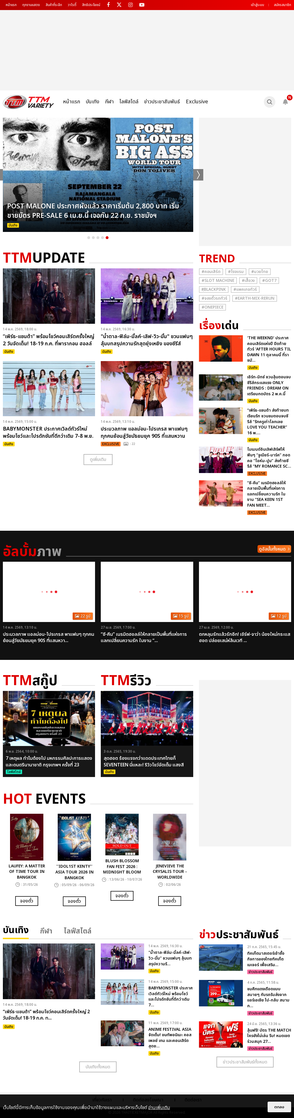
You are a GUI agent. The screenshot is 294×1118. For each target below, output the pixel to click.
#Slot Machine (218, 281)
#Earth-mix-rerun (254, 298)
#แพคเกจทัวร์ (245, 289)
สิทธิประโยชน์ (91, 4)
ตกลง (279, 1107)
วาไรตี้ (72, 4)
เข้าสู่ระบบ (257, 4)
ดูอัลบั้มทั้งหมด (272, 549)
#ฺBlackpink (214, 289)
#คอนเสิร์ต (211, 272)
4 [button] (102, 237)
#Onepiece (212, 307)
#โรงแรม (236, 272)
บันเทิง (92, 102)
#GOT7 (269, 281)
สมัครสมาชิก (282, 4)
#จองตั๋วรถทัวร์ (214, 298)
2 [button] (93, 237)
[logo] (28, 101)
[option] (98, 175)
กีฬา (109, 102)
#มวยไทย (259, 272)
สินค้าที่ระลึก (54, 4)
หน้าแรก (11, 4)
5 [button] (107, 237)
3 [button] (97, 237)
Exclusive (197, 102)
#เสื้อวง (248, 281)
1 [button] (88, 237)
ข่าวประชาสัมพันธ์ (162, 102)
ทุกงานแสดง (31, 4)
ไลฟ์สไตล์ (128, 102)
